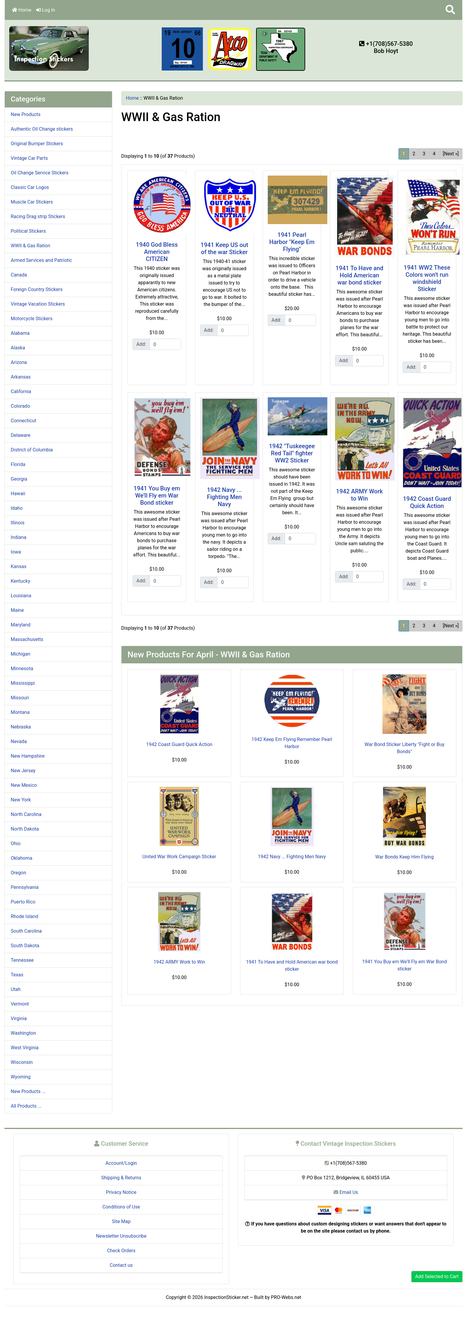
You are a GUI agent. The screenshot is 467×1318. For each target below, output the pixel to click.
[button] (450, 10)
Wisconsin (22, 1062)
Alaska (18, 348)
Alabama (20, 333)
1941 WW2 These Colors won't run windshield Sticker (427, 278)
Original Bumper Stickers (37, 143)
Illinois (17, 523)
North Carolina (26, 814)
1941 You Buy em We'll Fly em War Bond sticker (156, 495)
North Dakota (25, 829)
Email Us (346, 1192)
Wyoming (21, 1077)
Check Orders (121, 1250)
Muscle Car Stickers (32, 202)
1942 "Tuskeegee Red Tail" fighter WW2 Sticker (292, 453)
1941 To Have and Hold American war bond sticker (359, 275)
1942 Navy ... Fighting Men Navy (224, 497)
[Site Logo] (49, 48)
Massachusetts (27, 639)
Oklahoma (21, 858)
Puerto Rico (23, 902)
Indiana (18, 537)
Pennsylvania (25, 887)
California (21, 391)
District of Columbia (32, 450)
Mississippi (23, 683)
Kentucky (20, 581)
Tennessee (22, 960)
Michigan (20, 654)
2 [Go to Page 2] (413, 154)
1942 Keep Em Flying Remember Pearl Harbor (291, 743)
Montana (20, 712)
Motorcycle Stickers (31, 318)
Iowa (16, 552)
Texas (17, 975)
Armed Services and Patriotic (41, 260)
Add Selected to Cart (437, 1276)
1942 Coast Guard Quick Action (427, 502)
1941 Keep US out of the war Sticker (224, 248)
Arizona (19, 362)
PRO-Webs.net (286, 1297)
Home (21, 10)
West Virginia (25, 1047)
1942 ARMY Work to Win (359, 495)
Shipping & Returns (121, 1178)
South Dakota (25, 945)
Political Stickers (28, 231)
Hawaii (18, 493)
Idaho (17, 508)
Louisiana (21, 595)
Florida (18, 464)
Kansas (19, 566)
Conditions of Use (121, 1207)
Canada (19, 275)
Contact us (121, 1265)
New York (21, 800)
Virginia (19, 1018)
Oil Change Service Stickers (40, 173)
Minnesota (22, 668)
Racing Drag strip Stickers (38, 216)
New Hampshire (28, 756)
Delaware (20, 435)
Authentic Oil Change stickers (42, 129)
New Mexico (24, 785)
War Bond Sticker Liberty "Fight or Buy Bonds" (404, 748)
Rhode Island (24, 916)
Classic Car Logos (30, 187)
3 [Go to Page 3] (424, 154)
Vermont (20, 1004)
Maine (17, 610)
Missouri (20, 698)
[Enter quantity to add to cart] (165, 344)
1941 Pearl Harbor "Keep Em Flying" (292, 242)
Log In (45, 10)
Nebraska (21, 727)
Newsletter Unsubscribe (121, 1236)
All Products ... (26, 1106)
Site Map (121, 1221)
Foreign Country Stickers (37, 289)
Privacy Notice (121, 1192)
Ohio (16, 843)
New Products (26, 114)
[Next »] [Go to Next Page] (451, 154)
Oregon (18, 872)
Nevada (19, 741)
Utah (16, 989)
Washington (23, 1033)
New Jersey (23, 770)
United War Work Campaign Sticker (179, 856)
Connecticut (23, 420)
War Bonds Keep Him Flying (404, 857)
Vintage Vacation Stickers (38, 304)
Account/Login (121, 1163)
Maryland (20, 625)
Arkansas (21, 377)
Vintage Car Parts (29, 158)
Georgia (19, 479)
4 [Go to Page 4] (434, 154)
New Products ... (28, 1091)
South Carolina (26, 931)
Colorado (20, 406)
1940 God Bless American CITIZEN (157, 251)
